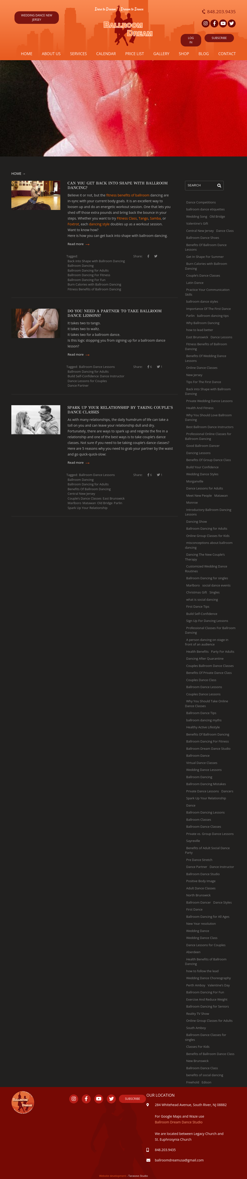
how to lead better (199, 330)
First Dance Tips (197, 606)
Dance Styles (222, 902)
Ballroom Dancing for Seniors (207, 1006)
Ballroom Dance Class (202, 1068)
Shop (184, 53)
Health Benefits (197, 651)
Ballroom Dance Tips (201, 713)
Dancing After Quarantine (205, 658)
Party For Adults (222, 651)
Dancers (227, 791)
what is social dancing (202, 599)
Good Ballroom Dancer (203, 445)
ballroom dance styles (202, 301)
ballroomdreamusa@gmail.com (179, 1160)
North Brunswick (198, 895)
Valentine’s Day (219, 985)
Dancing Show (196, 521)
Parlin (118, 503)
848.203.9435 (219, 11)
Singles (214, 592)
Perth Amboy (195, 985)
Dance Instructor (112, 376)
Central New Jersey (81, 493)
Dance (190, 805)
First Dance (194, 909)
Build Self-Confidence (83, 376)
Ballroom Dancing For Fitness (89, 275)
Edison (206, 1082)
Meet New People (199, 495)
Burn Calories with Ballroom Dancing (94, 284)
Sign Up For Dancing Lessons (207, 621)
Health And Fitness (199, 408)
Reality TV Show (197, 1013)
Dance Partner (78, 385)
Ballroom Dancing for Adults (88, 270)
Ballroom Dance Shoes (202, 237)
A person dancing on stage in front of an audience (206, 642)
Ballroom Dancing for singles (207, 578)
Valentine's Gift (197, 223)
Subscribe (132, 1099)
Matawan (89, 503)
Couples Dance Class (201, 680)
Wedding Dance (197, 931)
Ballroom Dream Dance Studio (208, 748)
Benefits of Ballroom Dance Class (210, 1054)
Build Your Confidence (202, 467)
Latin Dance (194, 282)
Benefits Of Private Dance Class (209, 673)
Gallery (161, 53)
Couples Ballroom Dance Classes (210, 666)
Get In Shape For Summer (205, 256)
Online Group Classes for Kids (207, 536)
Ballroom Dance (198, 755)
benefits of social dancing (204, 1075)
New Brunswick (197, 1061)
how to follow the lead (202, 971)
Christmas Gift (196, 592)
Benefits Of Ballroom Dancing (89, 489)
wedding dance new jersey (36, 17)
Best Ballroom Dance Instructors (209, 427)
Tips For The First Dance (203, 382)
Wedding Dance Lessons (204, 770)
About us (51, 53)
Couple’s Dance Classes (84, 498)
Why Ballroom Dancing (203, 323)
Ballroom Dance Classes (203, 826)
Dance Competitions (201, 202)
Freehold (192, 1082)
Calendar (106, 53)
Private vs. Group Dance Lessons (210, 834)
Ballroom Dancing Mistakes (206, 784)
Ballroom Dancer (198, 902)
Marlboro (74, 503)
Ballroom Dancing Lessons (205, 812)
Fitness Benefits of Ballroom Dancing (94, 289)
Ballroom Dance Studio (203, 874)
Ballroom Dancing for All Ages (207, 916)
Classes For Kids (198, 1046)
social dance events (216, 585)
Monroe (192, 502)
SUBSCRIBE (219, 38)
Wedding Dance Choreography (208, 978)
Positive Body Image (201, 881)
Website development (113, 1176)
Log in (191, 40)
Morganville (194, 481)
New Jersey (194, 375)
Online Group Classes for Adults (209, 1020)
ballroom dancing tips (213, 315)
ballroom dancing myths (204, 720)
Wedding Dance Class (202, 938)
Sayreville (193, 841)
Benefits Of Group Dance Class (208, 460)
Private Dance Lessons (202, 791)
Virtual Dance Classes (201, 763)
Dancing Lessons (198, 453)
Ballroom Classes (198, 819)
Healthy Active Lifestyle (203, 727)
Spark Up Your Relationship (87, 508)
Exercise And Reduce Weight (206, 999)
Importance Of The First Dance (208, 308)
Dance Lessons (221, 337)
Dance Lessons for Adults (204, 488)
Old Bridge (105, 503)
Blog (204, 53)
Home (27, 53)
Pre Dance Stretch (199, 860)
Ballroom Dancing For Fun (86, 280)
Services (78, 53)
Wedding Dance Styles (202, 474)
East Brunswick (114, 498)
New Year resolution (201, 923)
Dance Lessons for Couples (87, 381)
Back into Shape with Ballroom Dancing (96, 261)
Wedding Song (196, 216)
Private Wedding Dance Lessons (209, 401)
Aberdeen (193, 952)
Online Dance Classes (201, 367)
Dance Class (225, 230)
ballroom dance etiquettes (205, 209)
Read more (79, 244)
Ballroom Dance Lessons (97, 367)
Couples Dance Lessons (203, 694)
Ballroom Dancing (81, 265)
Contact (227, 53)
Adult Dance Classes (201, 888)
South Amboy (196, 1028)
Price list (134, 53)
